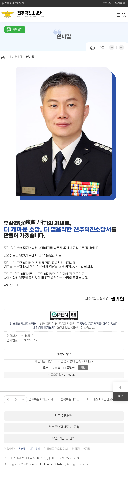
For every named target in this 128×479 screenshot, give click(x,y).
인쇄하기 (92, 47)
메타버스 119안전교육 (100, 399)
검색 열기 (124, 14)
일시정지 (23, 399)
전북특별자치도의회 (41, 399)
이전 (7, 399)
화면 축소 (121, 47)
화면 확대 (112, 47)
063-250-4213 (31, 340)
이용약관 (9, 449)
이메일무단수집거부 (56, 449)
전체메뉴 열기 (118, 14)
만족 (45, 367)
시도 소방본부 (64, 416)
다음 (15, 399)
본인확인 (107, 3)
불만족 (70, 367)
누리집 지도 (121, 3)
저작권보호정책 (81, 449)
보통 (57, 367)
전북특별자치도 (70, 399)
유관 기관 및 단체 (64, 438)
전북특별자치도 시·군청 (64, 427)
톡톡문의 (17, 29)
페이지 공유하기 (102, 47)
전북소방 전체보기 (12, 3)
